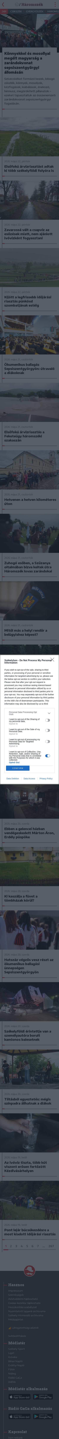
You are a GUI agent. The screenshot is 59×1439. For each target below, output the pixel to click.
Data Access (29, 778)
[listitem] (29, 713)
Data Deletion (12, 778)
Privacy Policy (46, 778)
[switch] (47, 720)
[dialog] (29, 719)
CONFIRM (17, 768)
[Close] (53, 660)
